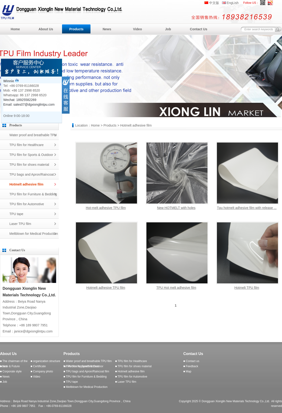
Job (168, 29)
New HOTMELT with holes (176, 208)
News (107, 29)
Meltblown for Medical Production (33, 233)
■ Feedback (190, 366)
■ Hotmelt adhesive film (130, 371)
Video (137, 29)
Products (76, 29)
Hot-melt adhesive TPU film (106, 208)
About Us (46, 29)
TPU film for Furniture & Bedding (33, 194)
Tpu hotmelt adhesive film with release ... (247, 208)
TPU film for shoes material (29, 164)
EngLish (233, 3)
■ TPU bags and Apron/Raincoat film (86, 371)
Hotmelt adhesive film (26, 184)
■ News (5, 376)
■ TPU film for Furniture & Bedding (85, 376)
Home (15, 29)
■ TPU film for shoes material (133, 366)
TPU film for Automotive (26, 204)
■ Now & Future (10, 366)
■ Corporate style (11, 371)
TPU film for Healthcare (26, 145)
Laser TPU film (20, 224)
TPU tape (16, 214)
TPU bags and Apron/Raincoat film (31, 176)
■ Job (3, 381)
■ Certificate (38, 366)
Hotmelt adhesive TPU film (105, 287)
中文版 (214, 3)
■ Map (187, 371)
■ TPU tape (70, 381)
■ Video (35, 376)
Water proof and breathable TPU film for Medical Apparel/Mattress (33, 136)
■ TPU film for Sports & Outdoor (83, 366)
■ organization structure (45, 361)
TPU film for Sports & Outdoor (31, 155)
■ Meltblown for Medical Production (85, 387)
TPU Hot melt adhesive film (176, 287)
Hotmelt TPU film (246, 287)
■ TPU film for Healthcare (131, 361)
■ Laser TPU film (125, 381)
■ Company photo (42, 371)
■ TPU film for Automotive (131, 376)
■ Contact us (191, 361)
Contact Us (198, 29)
